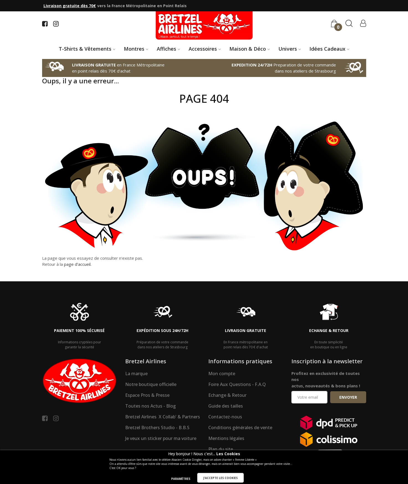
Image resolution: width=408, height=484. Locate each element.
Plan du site (220, 449)
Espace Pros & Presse (147, 395)
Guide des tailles (225, 406)
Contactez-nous (225, 417)
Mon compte (221, 373)
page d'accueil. (77, 264)
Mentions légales (226, 438)
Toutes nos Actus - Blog (150, 406)
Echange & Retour (227, 395)
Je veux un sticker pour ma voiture (160, 438)
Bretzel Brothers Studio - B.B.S (157, 427)
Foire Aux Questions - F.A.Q (237, 384)
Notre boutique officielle (150, 384)
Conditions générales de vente (240, 427)
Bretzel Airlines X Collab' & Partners (162, 417)
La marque (136, 373)
